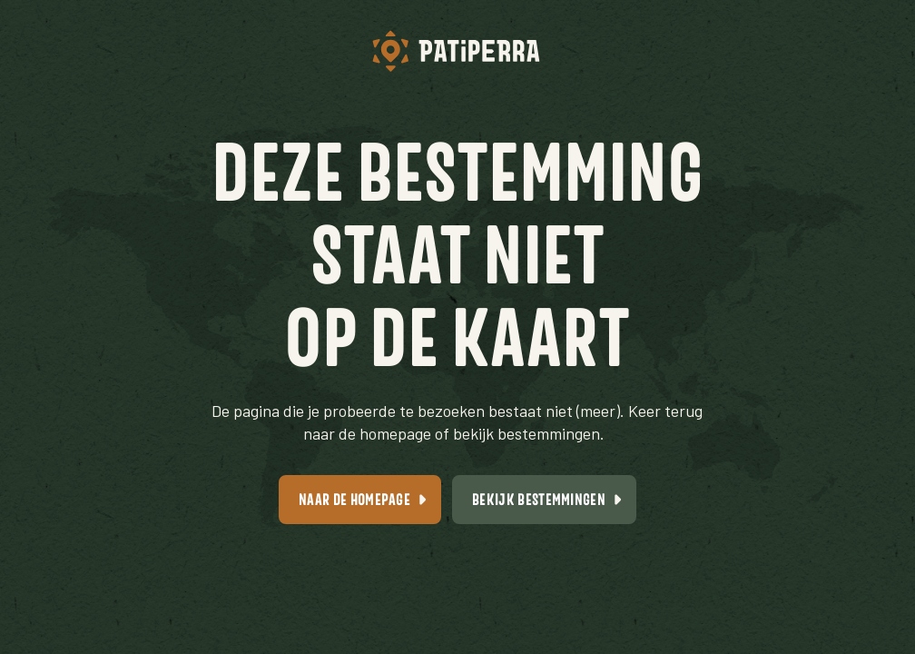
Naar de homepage (354, 499)
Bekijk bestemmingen (538, 499)
